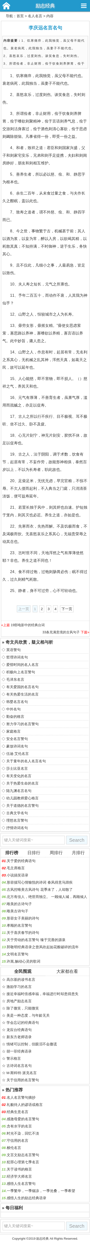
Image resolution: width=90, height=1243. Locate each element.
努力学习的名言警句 (22, 724)
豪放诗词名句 (17, 746)
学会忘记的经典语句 (22, 1022)
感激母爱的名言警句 (23, 1119)
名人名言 (35, 16)
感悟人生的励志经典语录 (26, 1198)
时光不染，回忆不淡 (23, 1133)
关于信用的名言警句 (22, 1080)
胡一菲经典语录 (19, 1051)
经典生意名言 (17, 1112)
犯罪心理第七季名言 (23, 1162)
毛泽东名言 (15, 679)
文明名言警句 (17, 954)
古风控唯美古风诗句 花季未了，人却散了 (39, 889)
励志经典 (45, 5)
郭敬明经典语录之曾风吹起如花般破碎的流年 (43, 947)
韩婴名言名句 (17, 702)
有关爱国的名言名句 (22, 687)
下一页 (66, 609)
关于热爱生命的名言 (22, 783)
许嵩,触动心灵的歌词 (23, 961)
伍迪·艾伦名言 (17, 754)
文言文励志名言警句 (23, 1155)
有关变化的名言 (18, 776)
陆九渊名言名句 (18, 791)
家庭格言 (13, 731)
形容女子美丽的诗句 (23, 918)
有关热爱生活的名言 (22, 694)
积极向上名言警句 (20, 672)
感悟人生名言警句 (21, 1184)
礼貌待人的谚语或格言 (25, 1105)
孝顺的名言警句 (19, 925)
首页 (20, 16)
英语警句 (13, 650)
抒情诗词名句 (17, 828)
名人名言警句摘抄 (21, 1097)
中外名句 (13, 709)
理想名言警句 (17, 820)
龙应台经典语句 (19, 1030)
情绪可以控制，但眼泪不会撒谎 (31, 1044)
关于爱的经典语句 (21, 861)
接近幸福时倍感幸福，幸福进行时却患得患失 (42, 994)
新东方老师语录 (19, 1037)
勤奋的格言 (15, 716)
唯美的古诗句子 (19, 904)
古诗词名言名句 (19, 1066)
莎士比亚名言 (17, 768)
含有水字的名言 (19, 1126)
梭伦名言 (14, 1148)
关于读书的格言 (19, 1169)
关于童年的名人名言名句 (26, 761)
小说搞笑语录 (17, 875)
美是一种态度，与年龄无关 (28, 1015)
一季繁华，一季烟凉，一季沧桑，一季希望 (41, 1191)
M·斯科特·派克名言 (21, 1073)
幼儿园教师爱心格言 (22, 798)
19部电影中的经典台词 (28, 625)
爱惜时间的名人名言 (22, 665)
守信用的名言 (17, 1140)
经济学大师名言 (19, 1176)
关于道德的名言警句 (22, 805)
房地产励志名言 (19, 1001)
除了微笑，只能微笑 (22, 1008)
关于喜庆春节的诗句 (23, 933)
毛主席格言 (16, 868)
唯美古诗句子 (17, 911)
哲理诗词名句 (17, 657)
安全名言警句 (17, 739)
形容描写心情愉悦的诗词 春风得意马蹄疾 (39, 882)
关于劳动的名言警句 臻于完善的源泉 (36, 940)
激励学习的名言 (19, 987)
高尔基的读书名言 (20, 979)
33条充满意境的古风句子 (61, 632)
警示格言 (13, 1058)
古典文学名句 (17, 813)
